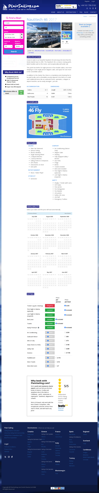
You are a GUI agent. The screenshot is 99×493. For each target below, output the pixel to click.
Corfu (43, 452)
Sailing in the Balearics (75, 437)
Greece (44, 432)
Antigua (85, 452)
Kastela (30, 442)
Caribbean (87, 450)
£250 (67, 306)
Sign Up (21, 92)
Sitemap (6, 451)
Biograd (30, 452)
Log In (93, 1)
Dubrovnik (30, 434)
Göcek (71, 463)
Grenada (85, 459)
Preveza (43, 459)
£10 (58, 362)
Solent (85, 434)
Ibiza (70, 439)
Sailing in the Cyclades (47, 434)
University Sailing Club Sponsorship (14, 433)
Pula (29, 437)
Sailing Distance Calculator (11, 430)
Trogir (29, 447)
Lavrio (43, 439)
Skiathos (43, 472)
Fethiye (71, 461)
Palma (71, 442)
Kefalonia (44, 454)
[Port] (13, 27)
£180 (67, 345)
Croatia (30, 432)
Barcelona (72, 434)
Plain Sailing (8, 428)
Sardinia (57, 453)
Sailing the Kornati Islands (34, 449)
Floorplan (49, 51)
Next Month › (68, 213)
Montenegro (60, 471)
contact (93, 12)
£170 (58, 358)
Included (49, 310)
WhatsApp (80, 33)
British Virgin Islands (88, 457)
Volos (43, 474)
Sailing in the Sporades (47, 469)
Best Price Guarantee (10, 438)
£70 (67, 341)
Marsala (57, 446)
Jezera (29, 454)
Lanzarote (72, 449)
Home (53, 12)
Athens (43, 437)
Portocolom (72, 444)
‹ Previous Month (32, 213)
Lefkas (43, 456)
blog (86, 12)
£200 (67, 332)
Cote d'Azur (58, 437)
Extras (31, 53)
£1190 (68, 353)
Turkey (72, 458)
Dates (6, 32)
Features (58, 51)
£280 (67, 349)
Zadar (29, 456)
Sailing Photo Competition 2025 (13, 435)
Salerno (57, 450)
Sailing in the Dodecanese (48, 441)
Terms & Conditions (10, 447)
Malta (57, 462)
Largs (84, 443)
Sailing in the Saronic (46, 461)
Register (87, 1)
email (91, 31)
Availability (67, 51)
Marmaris (72, 466)
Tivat (56, 473)
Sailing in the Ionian (46, 449)
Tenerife (71, 452)
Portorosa (58, 448)
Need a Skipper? (18, 42)
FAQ (81, 12)
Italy (57, 443)
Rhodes (43, 447)
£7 (58, 366)
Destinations (32, 428)
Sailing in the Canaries (75, 447)
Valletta (57, 464)
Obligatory (50, 306)
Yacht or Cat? (7, 42)
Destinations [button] (71, 12)
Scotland (86, 441)
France (57, 432)
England (86, 432)
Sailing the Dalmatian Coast (35, 439)
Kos (42, 444)
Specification (39, 51)
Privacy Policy (8, 449)
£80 (67, 336)
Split (29, 444)
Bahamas (85, 455)
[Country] (13, 23)
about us (60, 12)
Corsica (57, 434)
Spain (71, 432)
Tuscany (57, 455)
